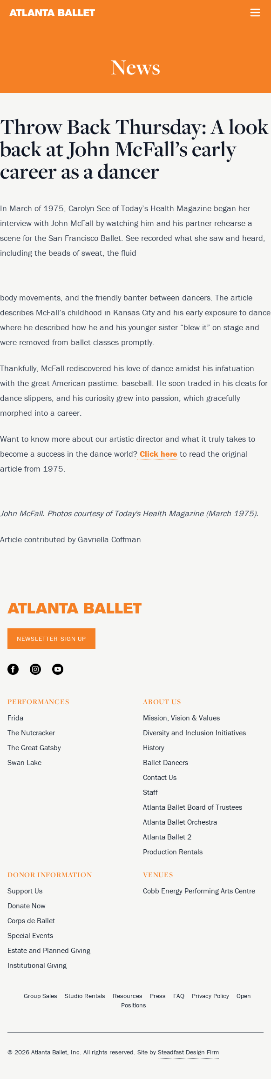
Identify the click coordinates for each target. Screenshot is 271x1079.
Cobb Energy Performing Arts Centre (199, 890)
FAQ (178, 996)
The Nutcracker (31, 732)
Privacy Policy (210, 996)
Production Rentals (173, 851)
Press (158, 996)
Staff (150, 792)
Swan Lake (24, 762)
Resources (127, 996)
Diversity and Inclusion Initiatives (194, 732)
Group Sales (40, 996)
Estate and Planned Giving (48, 950)
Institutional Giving (37, 965)
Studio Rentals (85, 996)
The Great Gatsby (34, 747)
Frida (15, 717)
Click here (157, 453)
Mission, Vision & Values (181, 717)
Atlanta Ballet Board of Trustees (192, 807)
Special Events (30, 935)
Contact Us (159, 777)
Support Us (24, 890)
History (153, 747)
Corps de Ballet (31, 920)
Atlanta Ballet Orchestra (180, 821)
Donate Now (26, 905)
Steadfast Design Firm (188, 1052)
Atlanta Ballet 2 (167, 836)
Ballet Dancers (165, 762)
